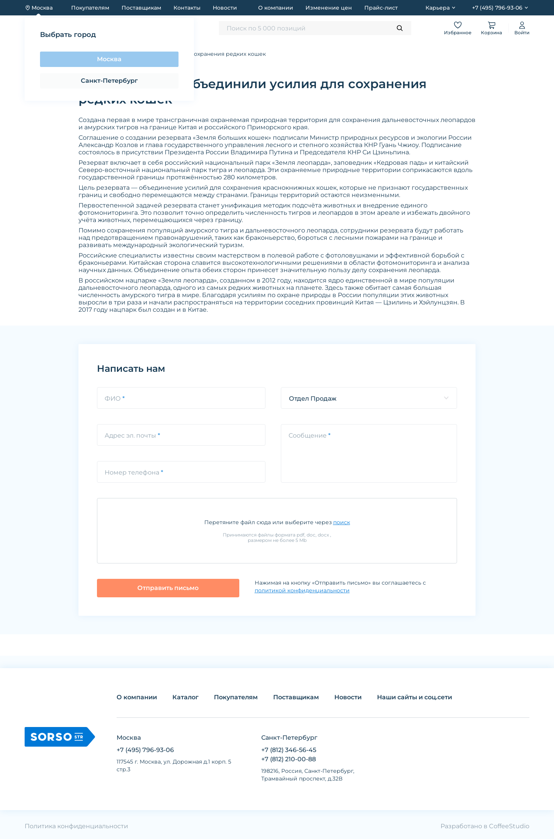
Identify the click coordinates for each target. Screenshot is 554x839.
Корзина (491, 27)
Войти (521, 27)
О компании (275, 7)
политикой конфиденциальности (302, 590)
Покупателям (90, 7)
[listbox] (369, 398)
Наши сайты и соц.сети (414, 697)
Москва (109, 59)
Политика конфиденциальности (76, 826)
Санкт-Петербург (109, 80)
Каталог (185, 697)
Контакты (187, 7)
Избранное (458, 27)
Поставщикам (141, 7)
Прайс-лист (381, 7)
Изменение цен (328, 7)
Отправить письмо (168, 588)
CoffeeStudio (509, 826)
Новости (225, 7)
